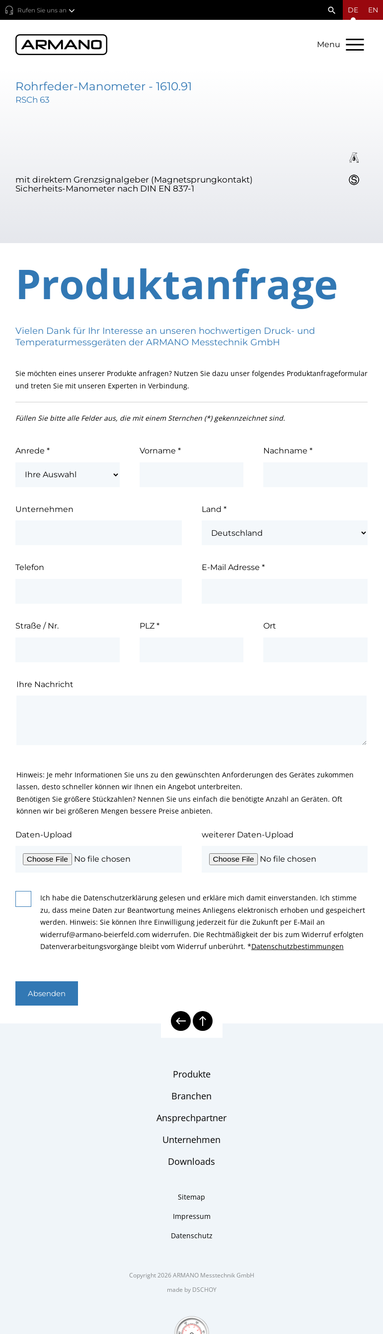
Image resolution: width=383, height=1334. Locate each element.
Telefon (29, 568)
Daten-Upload (43, 835)
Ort (269, 627)
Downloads (191, 1162)
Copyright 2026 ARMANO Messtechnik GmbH (191, 1276)
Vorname (160, 451)
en (373, 9)
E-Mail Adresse (233, 568)
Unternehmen (44, 510)
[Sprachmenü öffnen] (353, 10)
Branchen (191, 1097)
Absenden (48, 994)
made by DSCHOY (192, 1290)
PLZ (149, 627)
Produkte (192, 1075)
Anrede (32, 451)
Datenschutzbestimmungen (297, 947)
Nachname (287, 451)
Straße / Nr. (37, 627)
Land (214, 510)
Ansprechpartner (191, 1119)
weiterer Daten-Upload (248, 835)
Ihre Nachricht (45, 685)
